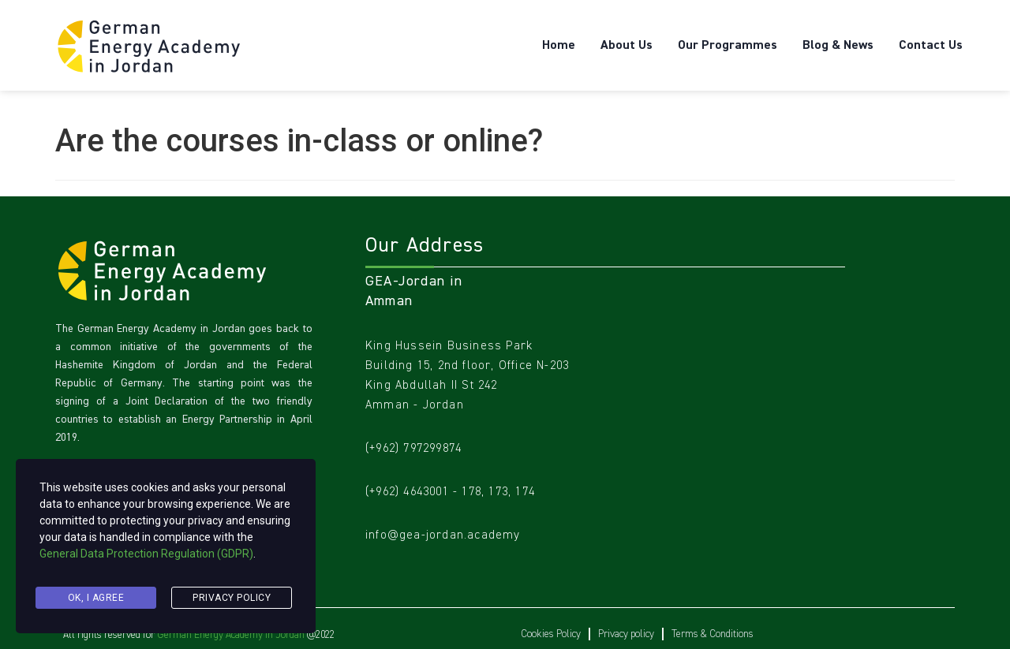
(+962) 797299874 (413, 447)
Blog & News (837, 45)
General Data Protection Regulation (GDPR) (146, 559)
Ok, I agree (96, 598)
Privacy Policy (232, 598)
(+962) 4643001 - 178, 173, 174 (450, 491)
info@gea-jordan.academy (443, 534)
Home (558, 45)
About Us (626, 45)
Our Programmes (727, 45)
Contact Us (931, 45)
